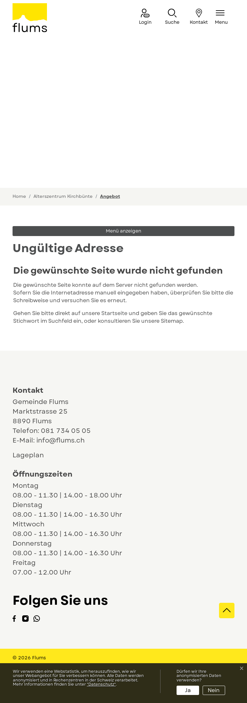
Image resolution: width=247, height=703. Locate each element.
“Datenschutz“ (101, 684)
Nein (214, 690)
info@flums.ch (60, 440)
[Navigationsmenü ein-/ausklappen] (221, 17)
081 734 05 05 (66, 430)
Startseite (114, 313)
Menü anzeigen (123, 231)
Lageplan (34, 455)
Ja (188, 690)
